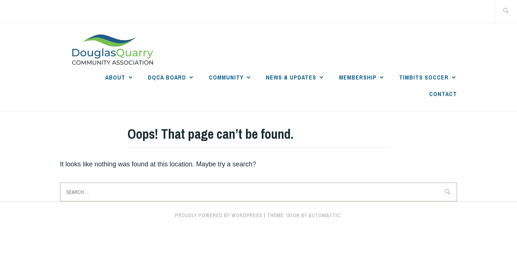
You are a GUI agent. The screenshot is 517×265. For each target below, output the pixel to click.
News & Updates (291, 77)
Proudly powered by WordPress (219, 215)
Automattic (325, 215)
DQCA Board (167, 77)
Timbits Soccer (424, 77)
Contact (443, 94)
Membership (358, 77)
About (115, 77)
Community (226, 77)
